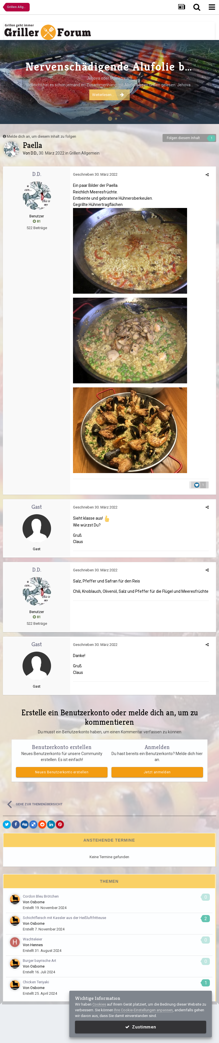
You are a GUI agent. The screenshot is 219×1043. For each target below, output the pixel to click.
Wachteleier (32, 939)
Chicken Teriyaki (36, 982)
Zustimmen (140, 1027)
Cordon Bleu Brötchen (41, 896)
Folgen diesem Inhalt (183, 138)
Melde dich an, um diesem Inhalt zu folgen (41, 136)
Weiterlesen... (108, 94)
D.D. (34, 153)
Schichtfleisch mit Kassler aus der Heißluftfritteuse (64, 918)
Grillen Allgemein (84, 153)
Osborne (37, 902)
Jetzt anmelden (157, 772)
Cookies (99, 1004)
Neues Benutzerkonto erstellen (62, 772)
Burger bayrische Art (39, 960)
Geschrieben (95, 174)
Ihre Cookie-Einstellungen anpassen (143, 1010)
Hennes (36, 945)
